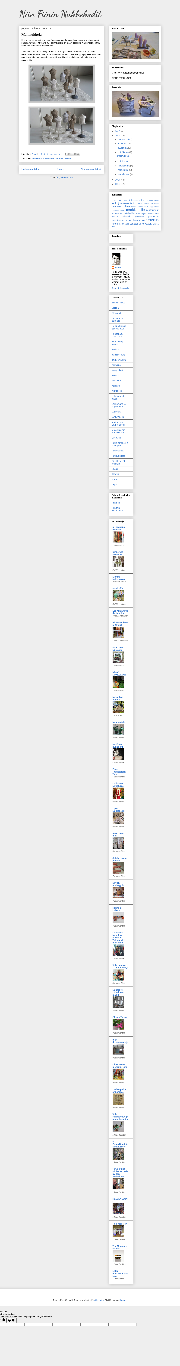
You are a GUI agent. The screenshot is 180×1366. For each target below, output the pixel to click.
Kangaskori (117, 370)
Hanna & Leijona (117, 909)
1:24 (114, 200)
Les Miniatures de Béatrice (120, 612)
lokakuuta (123, 143)
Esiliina (115, 308)
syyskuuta (123, 148)
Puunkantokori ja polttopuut (120, 444)
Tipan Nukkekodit (118, 809)
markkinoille (48, 158)
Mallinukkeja (32, 34)
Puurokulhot (118, 450)
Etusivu (61, 169)
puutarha (153, 216)
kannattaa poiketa (121, 206)
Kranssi (115, 375)
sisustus (59, 158)
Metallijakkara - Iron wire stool (119, 431)
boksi (119, 200)
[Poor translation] (11, 1320)
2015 (118, 135)
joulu (114, 203)
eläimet (126, 200)
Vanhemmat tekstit (91, 169)
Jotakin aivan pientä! (120, 859)
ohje (143, 213)
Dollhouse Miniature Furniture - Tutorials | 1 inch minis (119, 937)
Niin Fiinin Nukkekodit (60, 14)
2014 (118, 179)
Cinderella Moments (118, 553)
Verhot (115, 479)
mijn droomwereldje (120, 1040)
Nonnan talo (119, 722)
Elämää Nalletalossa (119, 578)
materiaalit (152, 210)
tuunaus (125, 224)
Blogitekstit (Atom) (64, 177)
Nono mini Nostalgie (118, 648)
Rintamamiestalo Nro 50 (120, 623)
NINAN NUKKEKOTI (119, 673)
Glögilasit (116, 313)
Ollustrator (99, 1300)
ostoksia (126, 216)
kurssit (133, 206)
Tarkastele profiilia (120, 288)
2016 (118, 131)
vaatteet (67, 158)
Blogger (123, 1300)
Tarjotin (115, 474)
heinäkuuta (123, 152)
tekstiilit (116, 223)
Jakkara (116, 349)
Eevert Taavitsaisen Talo (119, 772)
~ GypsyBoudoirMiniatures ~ (120, 1144)
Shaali (115, 469)
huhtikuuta (123, 161)
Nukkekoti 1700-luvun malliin (118, 992)
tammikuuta (124, 174)
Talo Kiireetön (120, 1224)
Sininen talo (138, 220)
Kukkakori (116, 380)
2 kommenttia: (54, 154)
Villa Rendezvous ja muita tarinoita (120, 1116)
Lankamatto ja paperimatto (119, 405)
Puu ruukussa (118, 456)
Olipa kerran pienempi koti (120, 1065)
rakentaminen (118, 220)
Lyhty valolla (118, 417)
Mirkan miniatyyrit (118, 884)
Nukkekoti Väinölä (118, 698)
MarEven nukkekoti (118, 745)
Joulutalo (139, 203)
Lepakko (116, 484)
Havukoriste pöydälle (117, 319)
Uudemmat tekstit (31, 169)
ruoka (128, 220)
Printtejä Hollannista (117, 509)
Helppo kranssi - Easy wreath (120, 327)
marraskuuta (124, 139)
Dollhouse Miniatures (118, 784)
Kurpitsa (116, 386)
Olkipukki (116, 437)
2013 (118, 184)
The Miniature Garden (120, 1247)
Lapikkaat (116, 411)
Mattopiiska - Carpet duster (118, 423)
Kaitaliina (116, 365)
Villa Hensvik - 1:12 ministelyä (120, 966)
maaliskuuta (124, 165)
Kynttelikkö (117, 391)
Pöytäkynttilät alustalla (118, 462)
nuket (138, 213)
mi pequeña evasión (119, 528)
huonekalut (37, 158)
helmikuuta (123, 170)
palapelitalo (139, 216)
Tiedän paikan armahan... (120, 1090)
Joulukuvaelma (119, 360)
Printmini (116, 502)
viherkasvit (145, 223)
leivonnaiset (143, 206)
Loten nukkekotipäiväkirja (121, 1273)
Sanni (118, 267)
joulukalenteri (126, 203)
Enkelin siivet (118, 302)
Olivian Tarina (120, 1017)
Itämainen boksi (152, 200)
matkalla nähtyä (119, 213)
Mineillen (130, 213)
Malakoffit (118, 588)
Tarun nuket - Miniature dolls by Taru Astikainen (120, 1173)
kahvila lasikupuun (151, 203)
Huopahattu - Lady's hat (118, 335)
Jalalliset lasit (118, 354)
